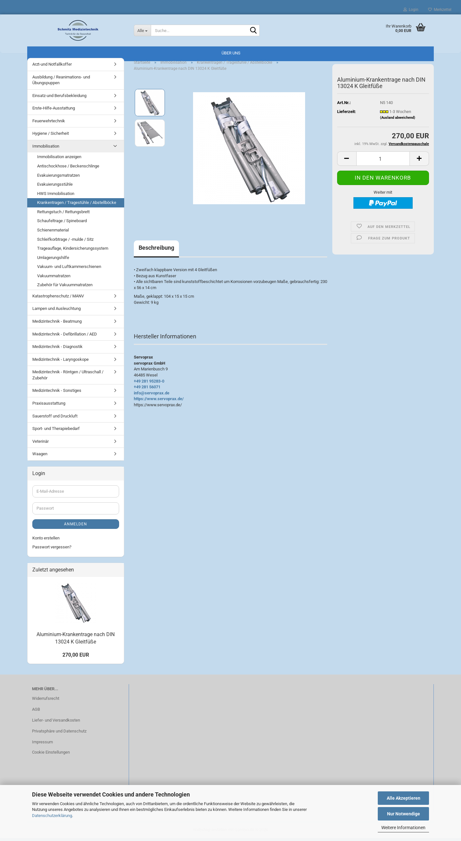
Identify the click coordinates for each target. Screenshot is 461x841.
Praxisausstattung (48, 406)
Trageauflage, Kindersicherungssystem (72, 251)
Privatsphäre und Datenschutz (59, 734)
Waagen (39, 456)
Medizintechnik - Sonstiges (56, 393)
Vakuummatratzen (53, 278)
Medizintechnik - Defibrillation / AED (64, 337)
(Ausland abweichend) (397, 120)
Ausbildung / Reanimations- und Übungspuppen (61, 82)
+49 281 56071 (147, 389)
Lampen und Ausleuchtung (56, 311)
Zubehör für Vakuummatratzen (65, 287)
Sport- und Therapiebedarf (56, 431)
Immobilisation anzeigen (59, 160)
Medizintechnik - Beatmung (57, 324)
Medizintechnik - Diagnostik (57, 349)
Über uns (231, 53)
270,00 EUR (75, 658)
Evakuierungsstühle (55, 187)
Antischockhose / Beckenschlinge (68, 168)
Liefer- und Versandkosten (56, 723)
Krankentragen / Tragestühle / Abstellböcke (76, 205)
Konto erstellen (46, 540)
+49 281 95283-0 (149, 384)
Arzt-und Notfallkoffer (52, 67)
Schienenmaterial (53, 232)
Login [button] (410, 9)
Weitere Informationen (403, 827)
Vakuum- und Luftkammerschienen (69, 269)
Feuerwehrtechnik (48, 123)
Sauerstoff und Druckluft (54, 418)
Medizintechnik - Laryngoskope (60, 362)
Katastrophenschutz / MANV (58, 298)
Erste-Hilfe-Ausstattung (53, 111)
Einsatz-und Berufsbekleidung (59, 98)
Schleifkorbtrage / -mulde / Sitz (65, 242)
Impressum (42, 744)
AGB (36, 712)
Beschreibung (156, 250)
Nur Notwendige (403, 813)
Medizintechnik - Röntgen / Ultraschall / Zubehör (67, 377)
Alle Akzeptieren (403, 798)
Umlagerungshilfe (53, 260)
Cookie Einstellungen (51, 755)
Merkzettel (439, 9)
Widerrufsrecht (45, 701)
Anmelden (75, 527)
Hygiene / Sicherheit (50, 136)
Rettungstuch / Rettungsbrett (63, 214)
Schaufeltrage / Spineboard (62, 223)
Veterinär (40, 444)
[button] (346, 161)
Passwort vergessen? (51, 549)
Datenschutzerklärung (52, 815)
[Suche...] (142, 30)
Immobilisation (45, 149)
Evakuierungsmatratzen (58, 178)
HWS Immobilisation (55, 196)
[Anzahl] (383, 161)
